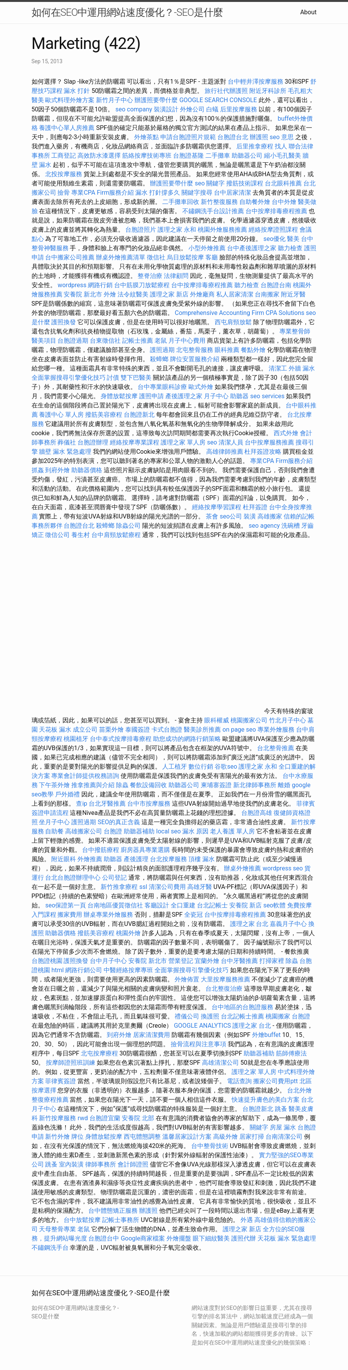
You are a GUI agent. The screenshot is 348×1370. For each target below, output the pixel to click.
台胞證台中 (103, 1238)
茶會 (212, 516)
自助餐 (54, 831)
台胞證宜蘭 (104, 1118)
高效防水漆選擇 (99, 155)
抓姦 (38, 470)
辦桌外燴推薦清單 (120, 257)
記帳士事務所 (120, 1220)
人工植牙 (174, 766)
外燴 (110, 294)
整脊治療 (150, 275)
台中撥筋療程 (101, 849)
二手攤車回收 (180, 201)
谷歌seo (226, 766)
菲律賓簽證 (60, 1081)
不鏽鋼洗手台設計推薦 (213, 211)
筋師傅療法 (291, 1053)
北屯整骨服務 (195, 349)
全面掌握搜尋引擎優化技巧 (69, 377)
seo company (133, 109)
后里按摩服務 (239, 109)
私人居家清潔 (234, 294)
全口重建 (183, 905)
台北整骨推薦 (275, 748)
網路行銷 (100, 285)
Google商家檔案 (143, 1238)
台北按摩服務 (169, 859)
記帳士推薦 (137, 340)
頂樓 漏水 (201, 859)
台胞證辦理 (92, 442)
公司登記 (114, 877)
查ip (81, 803)
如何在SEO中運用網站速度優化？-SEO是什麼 (127, 12)
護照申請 (151, 396)
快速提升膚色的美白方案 (265, 1099)
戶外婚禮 (67, 794)
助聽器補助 (139, 831)
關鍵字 (259, 1127)
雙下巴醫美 (136, 377)
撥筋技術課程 (245, 183)
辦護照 (259, 137)
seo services (267, 396)
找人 (281, 146)
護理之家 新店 (169, 294)
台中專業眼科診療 (162, 386)
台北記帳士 (212, 905)
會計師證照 (133, 1164)
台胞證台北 (232, 137)
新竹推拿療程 (119, 886)
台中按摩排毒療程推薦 (277, 211)
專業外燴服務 (275, 729)
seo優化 (274, 238)
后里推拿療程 (254, 146)
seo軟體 (274, 905)
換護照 (210, 1016)
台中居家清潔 (232, 192)
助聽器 (239, 396)
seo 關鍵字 (210, 183)
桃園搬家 (278, 1016)
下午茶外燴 (54, 785)
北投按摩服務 (63, 174)
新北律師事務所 (254, 785)
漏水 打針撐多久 (157, 192)
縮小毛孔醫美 (282, 155)
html (57, 970)
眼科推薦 (227, 349)
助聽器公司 (247, 155)
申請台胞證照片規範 (188, 137)
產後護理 (136, 859)
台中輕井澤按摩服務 (256, 81)
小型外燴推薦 (206, 248)
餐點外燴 (253, 349)
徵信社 (156, 257)
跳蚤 (281, 1108)
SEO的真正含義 (119, 822)
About (308, 12)
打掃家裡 (271, 960)
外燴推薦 (89, 859)
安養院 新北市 (83, 294)
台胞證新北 (139, 414)
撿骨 (63, 192)
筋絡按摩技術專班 (147, 155)
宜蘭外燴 (207, 960)
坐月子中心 (54, 822)
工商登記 (63, 155)
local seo (168, 831)
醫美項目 (44, 340)
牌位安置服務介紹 (194, 359)
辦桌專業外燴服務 (109, 914)
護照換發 (63, 322)
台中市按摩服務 (149, 803)
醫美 (293, 238)
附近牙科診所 (267, 90)
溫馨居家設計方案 (187, 1136)
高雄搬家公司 (83, 831)
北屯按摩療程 (100, 1053)
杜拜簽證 (255, 507)
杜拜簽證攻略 (262, 451)
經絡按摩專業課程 (135, 442)
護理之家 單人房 (183, 442)
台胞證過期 (72, 340)
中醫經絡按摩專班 (129, 970)
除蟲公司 (128, 525)
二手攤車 (217, 155)
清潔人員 (231, 442)
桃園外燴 (128, 933)
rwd (82, 1118)
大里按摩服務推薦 (226, 979)
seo (212, 442)
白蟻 (212, 109)
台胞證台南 (276, 285)
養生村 (80, 535)
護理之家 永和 (177, 229)
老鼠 (161, 340)
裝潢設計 (166, 109)
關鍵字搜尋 (197, 192)
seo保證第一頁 (65, 905)
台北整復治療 (223, 988)
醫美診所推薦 (202, 729)
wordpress (71, 285)
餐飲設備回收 (148, 785)
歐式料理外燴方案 (70, 100)
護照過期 (162, 349)
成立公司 (85, 729)
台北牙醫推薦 (107, 803)
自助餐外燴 (254, 201)
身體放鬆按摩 (120, 396)
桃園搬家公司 (248, 720)
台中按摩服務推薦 (270, 442)
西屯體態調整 (143, 1136)
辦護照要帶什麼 (156, 100)
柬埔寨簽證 (216, 785)
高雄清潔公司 (220, 1062)
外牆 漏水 (302, 368)
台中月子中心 (108, 960)
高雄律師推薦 (224, 451)
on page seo (239, 729)
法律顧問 (176, 275)
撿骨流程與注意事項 (198, 1044)
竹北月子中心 (287, 720)
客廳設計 (157, 905)
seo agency (264, 525)
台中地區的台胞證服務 (242, 1007)
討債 (113, 377)
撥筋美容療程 (103, 414)
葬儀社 (66, 442)
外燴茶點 (146, 137)
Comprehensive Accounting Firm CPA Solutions (239, 312)
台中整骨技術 (209, 1146)
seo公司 (231, 516)
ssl (143, 886)
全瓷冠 (193, 914)
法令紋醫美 (133, 294)
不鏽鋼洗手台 (50, 1247)
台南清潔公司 (284, 1136)
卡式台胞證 (166, 729)
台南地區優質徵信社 (115, 905)
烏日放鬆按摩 (186, 257)
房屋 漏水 (283, 1127)
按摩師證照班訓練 (71, 1062)
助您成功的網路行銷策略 (187, 738)
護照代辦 (243, 1238)
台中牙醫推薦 (239, 960)
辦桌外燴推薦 (242, 868)
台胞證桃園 (47, 960)
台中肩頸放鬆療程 (116, 535)
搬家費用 (69, 914)
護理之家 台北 (249, 923)
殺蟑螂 (159, 359)
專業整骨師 (294, 331)
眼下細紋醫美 (211, 1238)
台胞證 (113, 831)
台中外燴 (284, 201)
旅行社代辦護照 (226, 90)
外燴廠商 (202, 294)
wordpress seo (282, 868)
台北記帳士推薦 (242, 1016)
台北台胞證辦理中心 (73, 877)
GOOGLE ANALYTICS (202, 1025)
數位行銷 (200, 766)
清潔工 (278, 368)
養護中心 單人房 (61, 414)
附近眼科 (63, 859)
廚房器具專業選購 (145, 849)
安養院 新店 (245, 905)
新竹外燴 (57, 1136)
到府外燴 (57, 470)
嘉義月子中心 (288, 923)
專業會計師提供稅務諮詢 (85, 775)
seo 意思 (282, 137)
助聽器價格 (86, 470)
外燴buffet (266, 1034)
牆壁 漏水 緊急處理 (65, 451)
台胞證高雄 (256, 812)
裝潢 (250, 516)
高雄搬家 (269, 516)
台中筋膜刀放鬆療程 (142, 285)
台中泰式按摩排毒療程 (121, 738)
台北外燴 (299, 1090)
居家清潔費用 (151, 1034)
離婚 (284, 785)
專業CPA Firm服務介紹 (102, 192)
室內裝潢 (71, 1164)
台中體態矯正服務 (113, 1210)
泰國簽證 (137, 729)
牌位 (77, 1136)
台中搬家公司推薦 (69, 257)
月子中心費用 (186, 340)
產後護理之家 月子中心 (197, 396)
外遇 (246, 1220)
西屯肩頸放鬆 (234, 322)
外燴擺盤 (178, 1238)
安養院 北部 (138, 1118)
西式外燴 (286, 433)
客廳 (211, 257)
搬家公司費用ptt (275, 1081)
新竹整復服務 (219, 201)
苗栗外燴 (111, 729)
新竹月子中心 (114, 100)
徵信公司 (57, 535)
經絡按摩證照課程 (274, 229)
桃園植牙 (76, 738)
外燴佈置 (187, 979)
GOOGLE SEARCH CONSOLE (218, 100)
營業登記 (180, 960)
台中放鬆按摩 (83, 1220)
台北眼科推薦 (283, 183)
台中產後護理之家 (251, 248)
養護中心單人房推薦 (66, 127)
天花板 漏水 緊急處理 (286, 1238)
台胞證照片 (140, 229)
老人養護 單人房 (232, 831)
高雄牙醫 (199, 886)
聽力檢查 (290, 248)
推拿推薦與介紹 (92, 785)
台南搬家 (267, 294)
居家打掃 (251, 1136)
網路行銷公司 (83, 970)
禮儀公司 (187, 1016)
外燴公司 (192, 109)
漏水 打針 (77, 90)
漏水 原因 (195, 831)
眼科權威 (216, 720)
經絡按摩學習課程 (217, 507)
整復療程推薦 (50, 1099)
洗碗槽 (290, 525)
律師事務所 (100, 1164)
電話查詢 (239, 1081)
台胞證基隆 (188, 155)
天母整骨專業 (57, 1229)
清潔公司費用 (167, 886)
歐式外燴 (200, 386)
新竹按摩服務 (58, 1118)
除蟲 (122, 785)
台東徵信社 (105, 340)
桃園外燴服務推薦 (223, 229)
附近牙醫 (293, 294)
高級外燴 (225, 1136)
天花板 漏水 (55, 729)
